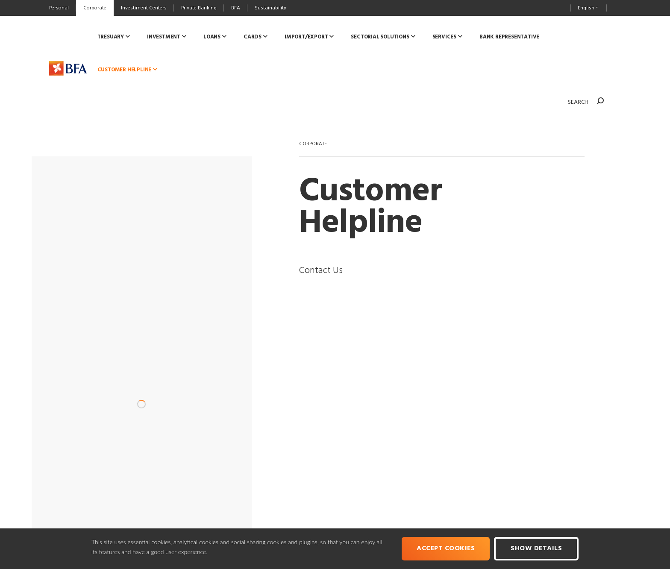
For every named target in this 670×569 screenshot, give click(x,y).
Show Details (536, 548)
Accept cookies (446, 548)
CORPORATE (313, 144)
